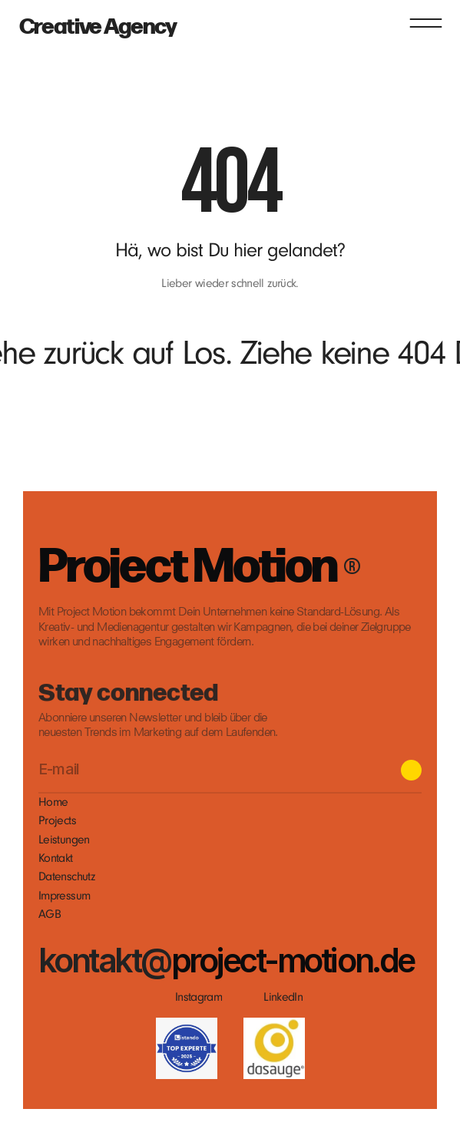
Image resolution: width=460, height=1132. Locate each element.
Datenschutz (66, 876)
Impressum (64, 896)
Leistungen (64, 840)
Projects (57, 820)
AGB (49, 914)
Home (53, 802)
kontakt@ (104, 959)
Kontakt (55, 858)
